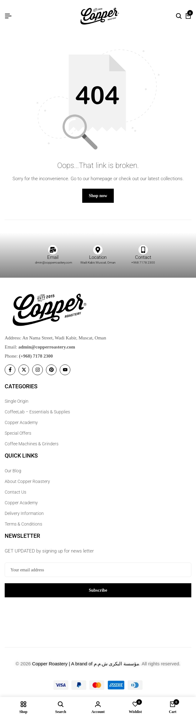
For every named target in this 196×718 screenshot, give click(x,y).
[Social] (10, 369)
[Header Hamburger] (8, 16)
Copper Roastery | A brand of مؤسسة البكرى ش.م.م (85, 663)
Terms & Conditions (23, 524)
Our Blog (13, 470)
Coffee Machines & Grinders (31, 443)
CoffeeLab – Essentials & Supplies (37, 411)
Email (52, 257)
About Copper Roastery (27, 481)
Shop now (98, 195)
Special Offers (18, 433)
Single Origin (16, 401)
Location (98, 257)
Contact (143, 257)
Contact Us (15, 492)
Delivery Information (24, 513)
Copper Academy (21, 422)
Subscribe (98, 590)
